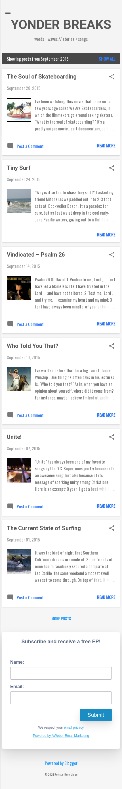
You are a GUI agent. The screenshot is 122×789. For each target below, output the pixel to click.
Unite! (14, 436)
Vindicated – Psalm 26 (36, 254)
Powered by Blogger (61, 763)
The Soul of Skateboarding (42, 76)
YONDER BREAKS (61, 24)
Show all (107, 59)
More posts (61, 618)
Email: (17, 686)
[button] (111, 77)
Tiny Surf (19, 167)
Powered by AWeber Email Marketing (61, 736)
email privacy (74, 727)
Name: (17, 662)
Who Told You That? (32, 345)
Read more (106, 145)
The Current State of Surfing (44, 528)
